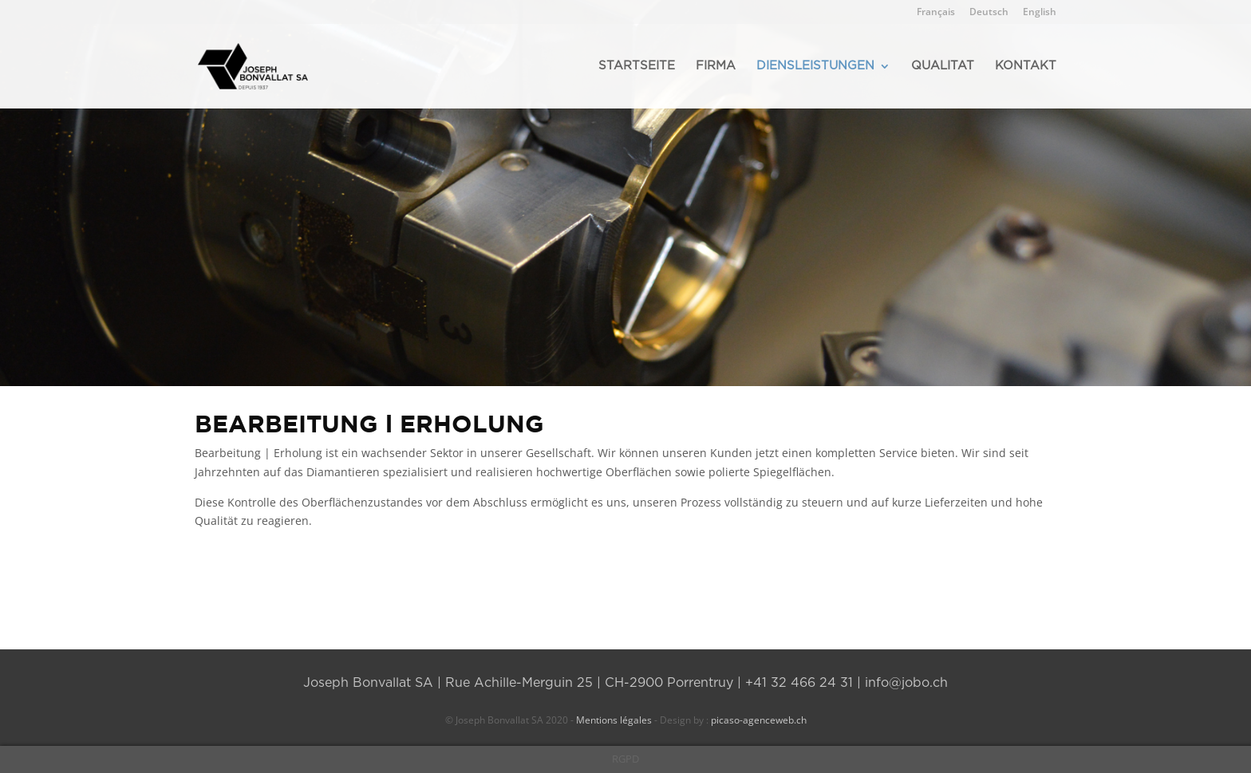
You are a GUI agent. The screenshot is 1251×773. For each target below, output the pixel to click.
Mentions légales (614, 720)
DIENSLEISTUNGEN (815, 66)
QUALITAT (942, 66)
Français (936, 12)
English (1039, 12)
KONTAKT (1025, 66)
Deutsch (988, 12)
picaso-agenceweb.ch (757, 720)
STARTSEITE (636, 66)
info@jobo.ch (906, 682)
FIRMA (716, 66)
